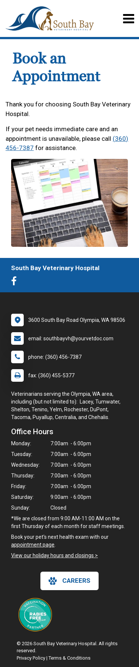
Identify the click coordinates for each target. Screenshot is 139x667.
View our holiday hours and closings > (54, 555)
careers (69, 581)
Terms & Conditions (69, 658)
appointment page (32, 545)
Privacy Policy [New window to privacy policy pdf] (31, 658)
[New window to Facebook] (15, 283)
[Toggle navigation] (128, 18)
